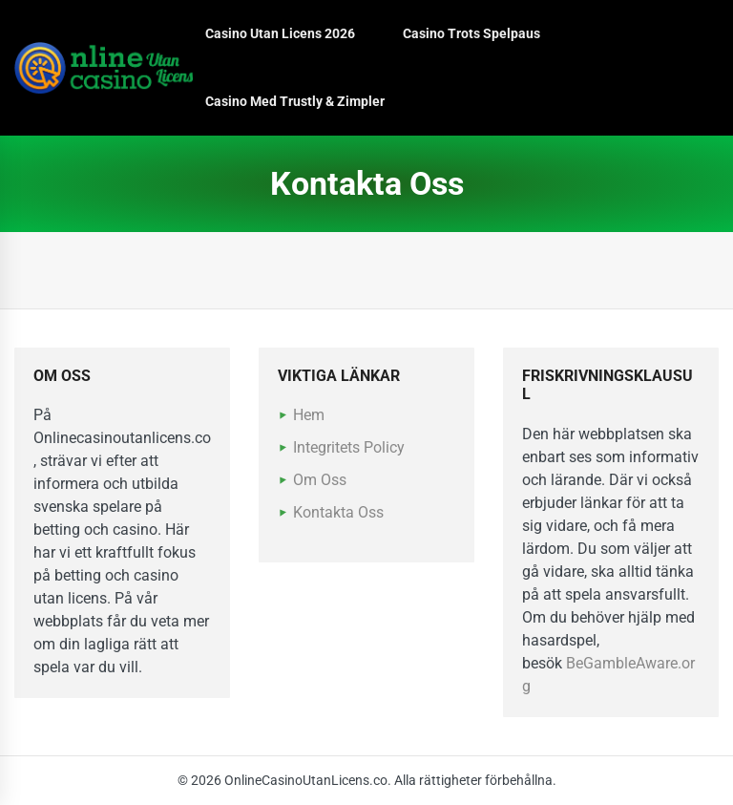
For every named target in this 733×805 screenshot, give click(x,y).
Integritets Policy (349, 447)
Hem (309, 415)
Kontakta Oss (338, 512)
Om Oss (319, 480)
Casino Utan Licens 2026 (280, 33)
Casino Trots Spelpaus (471, 33)
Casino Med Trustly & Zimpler (295, 101)
